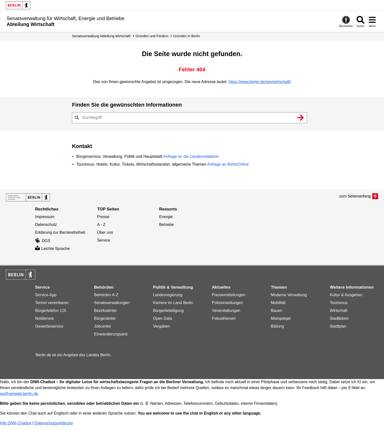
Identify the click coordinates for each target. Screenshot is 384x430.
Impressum (44, 217)
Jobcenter (102, 326)
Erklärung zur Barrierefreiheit (60, 232)
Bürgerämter (105, 318)
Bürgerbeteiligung (168, 310)
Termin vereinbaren (52, 303)
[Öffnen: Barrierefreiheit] (346, 21)
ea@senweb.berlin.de (19, 394)
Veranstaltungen (226, 310)
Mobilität (278, 303)
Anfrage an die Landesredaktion (191, 156)
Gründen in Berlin (186, 36)
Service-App (45, 295)
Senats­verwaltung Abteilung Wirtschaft (101, 36)
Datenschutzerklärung (54, 423)
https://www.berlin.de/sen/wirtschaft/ (259, 82)
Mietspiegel (281, 318)
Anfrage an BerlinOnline (228, 164)
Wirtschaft (338, 310)
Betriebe (166, 224)
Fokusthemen (224, 318)
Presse (103, 217)
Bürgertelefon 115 (50, 310)
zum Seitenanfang (355, 196)
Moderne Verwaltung (289, 295)
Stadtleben (339, 318)
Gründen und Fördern (151, 36)
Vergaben (161, 326)
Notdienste (44, 318)
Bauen (276, 310)
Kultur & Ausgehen (346, 295)
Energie (166, 217)
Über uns (105, 232)
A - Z (101, 224)
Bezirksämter (105, 310)
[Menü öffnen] (372, 21)
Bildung (277, 326)
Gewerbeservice (49, 326)
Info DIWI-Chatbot (15, 423)
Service (103, 240)
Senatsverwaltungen (112, 303)
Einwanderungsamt (111, 334)
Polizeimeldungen (227, 303)
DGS (42, 241)
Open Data (162, 318)
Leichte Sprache (52, 248)
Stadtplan (338, 326)
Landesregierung (167, 295)
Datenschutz (46, 224)
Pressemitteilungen (228, 295)
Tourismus (339, 303)
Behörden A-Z (106, 295)
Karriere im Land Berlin (173, 303)
